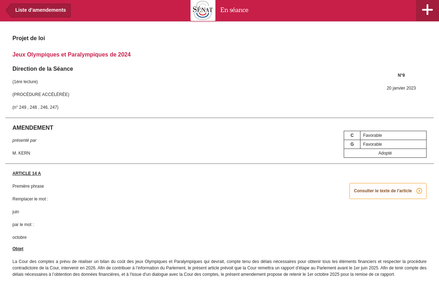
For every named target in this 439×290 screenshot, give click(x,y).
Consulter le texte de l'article (388, 191)
